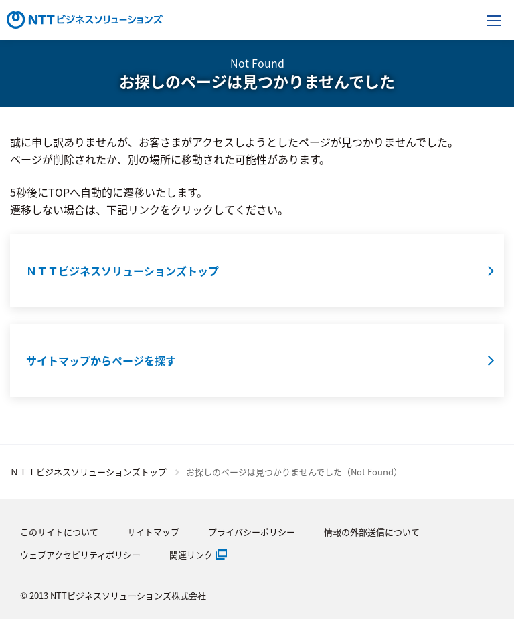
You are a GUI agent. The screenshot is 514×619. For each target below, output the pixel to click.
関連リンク (191, 554)
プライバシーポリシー (251, 531)
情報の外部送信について (372, 531)
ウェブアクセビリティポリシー (80, 554)
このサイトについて (59, 531)
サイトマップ (153, 531)
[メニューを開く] (494, 20)
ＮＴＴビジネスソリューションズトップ (88, 471)
